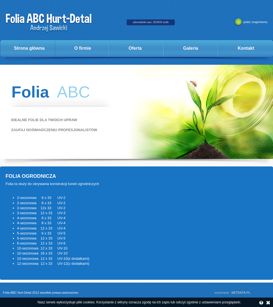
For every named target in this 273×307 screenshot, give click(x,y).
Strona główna (29, 48)
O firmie (82, 48)
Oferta (135, 48)
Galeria (190, 48)
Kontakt (246, 48)
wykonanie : (232, 292)
